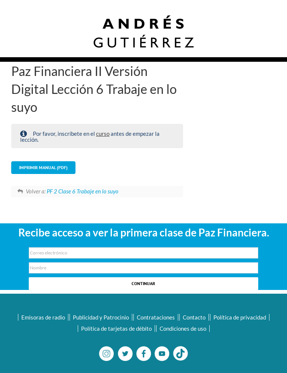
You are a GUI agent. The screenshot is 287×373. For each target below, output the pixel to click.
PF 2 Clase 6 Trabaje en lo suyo (82, 191)
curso (102, 133)
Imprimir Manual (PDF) (43, 167)
